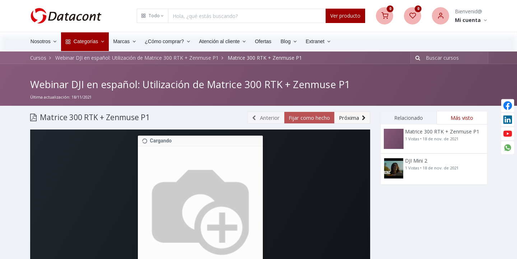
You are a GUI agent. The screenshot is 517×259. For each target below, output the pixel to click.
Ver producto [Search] (345, 15)
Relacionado (408, 117)
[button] (152, 16)
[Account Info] (471, 20)
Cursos (38, 57)
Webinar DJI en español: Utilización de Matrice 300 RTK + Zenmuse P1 (192, 84)
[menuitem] (267, 41)
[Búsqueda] (416, 58)
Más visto (462, 117)
